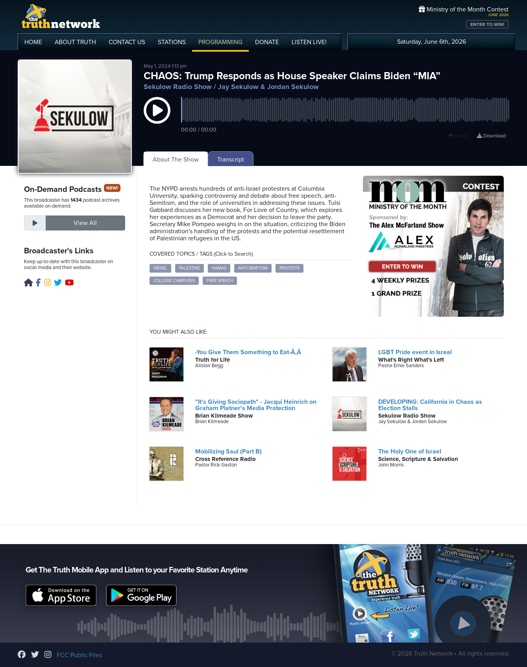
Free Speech (220, 280)
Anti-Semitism (253, 268)
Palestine (189, 268)
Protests (289, 268)
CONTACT (127, 42)
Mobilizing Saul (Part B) (228, 451)
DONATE (267, 42)
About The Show (176, 159)
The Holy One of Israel (409, 451)
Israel (160, 268)
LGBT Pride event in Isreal (415, 352)
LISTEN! (309, 42)
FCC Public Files (79, 655)
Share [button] (458, 136)
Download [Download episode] (491, 136)
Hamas (219, 268)
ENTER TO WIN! (487, 24)
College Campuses (174, 280)
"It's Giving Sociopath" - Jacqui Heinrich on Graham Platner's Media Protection (255, 405)
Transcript (230, 159)
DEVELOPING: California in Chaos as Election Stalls (430, 405)
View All (85, 223)
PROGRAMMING (220, 42)
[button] (157, 118)
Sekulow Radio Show (178, 86)
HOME (33, 42)
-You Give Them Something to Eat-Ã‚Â (250, 352)
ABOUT (75, 42)
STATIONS (172, 42)
